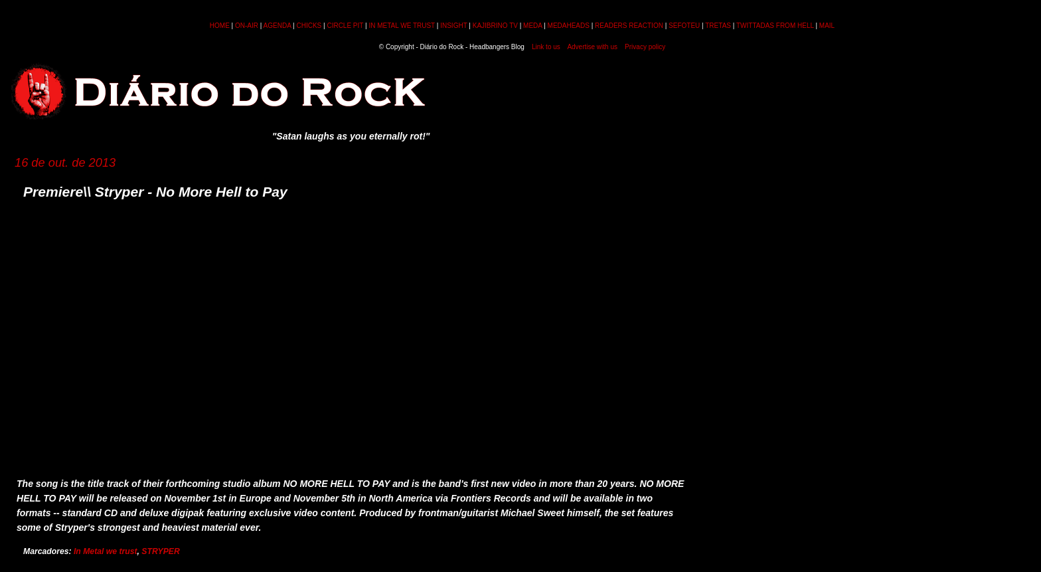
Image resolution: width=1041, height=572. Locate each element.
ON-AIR (246, 25)
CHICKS (308, 25)
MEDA (532, 25)
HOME (220, 25)
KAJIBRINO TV (495, 25)
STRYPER (160, 551)
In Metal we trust (105, 551)
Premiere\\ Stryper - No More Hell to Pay (155, 191)
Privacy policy (645, 46)
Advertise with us (592, 46)
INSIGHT (453, 25)
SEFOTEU (684, 25)
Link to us (546, 46)
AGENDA (277, 25)
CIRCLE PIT (345, 25)
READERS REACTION (629, 25)
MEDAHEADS (569, 25)
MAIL (827, 25)
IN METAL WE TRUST (401, 25)
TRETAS (718, 25)
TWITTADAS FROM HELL (775, 25)
